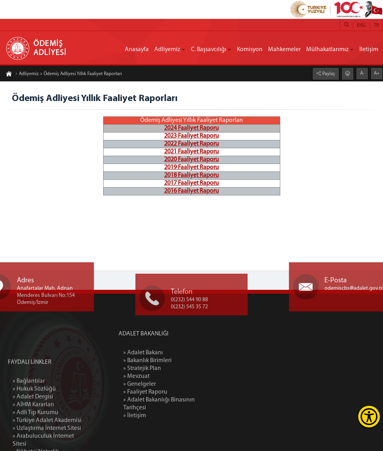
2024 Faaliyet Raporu (191, 128)
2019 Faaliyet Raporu (191, 167)
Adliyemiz (167, 49)
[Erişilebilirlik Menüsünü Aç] (369, 416)
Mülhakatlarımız (327, 49)
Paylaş (328, 73)
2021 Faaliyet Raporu (191, 152)
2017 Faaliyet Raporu (191, 183)
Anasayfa (137, 49)
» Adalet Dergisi (33, 432)
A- (362, 73)
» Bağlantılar (29, 416)
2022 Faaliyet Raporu (191, 144)
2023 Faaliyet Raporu (191, 136)
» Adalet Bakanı (166, 353)
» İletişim (157, 415)
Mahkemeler (284, 49)
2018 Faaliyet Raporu (191, 175)
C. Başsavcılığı (208, 49)
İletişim (368, 49)
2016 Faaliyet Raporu (191, 191)
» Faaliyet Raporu (168, 392)
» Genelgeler (162, 384)
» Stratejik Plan (165, 368)
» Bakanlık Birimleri (170, 360)
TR (376, 25)
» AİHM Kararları (33, 439)
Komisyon (250, 49)
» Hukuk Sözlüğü (34, 424)
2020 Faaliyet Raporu (191, 159)
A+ (376, 73)
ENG (361, 25)
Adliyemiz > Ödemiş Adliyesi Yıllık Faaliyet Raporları (68, 74)
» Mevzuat (159, 376)
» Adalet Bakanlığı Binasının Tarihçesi (182, 404)
